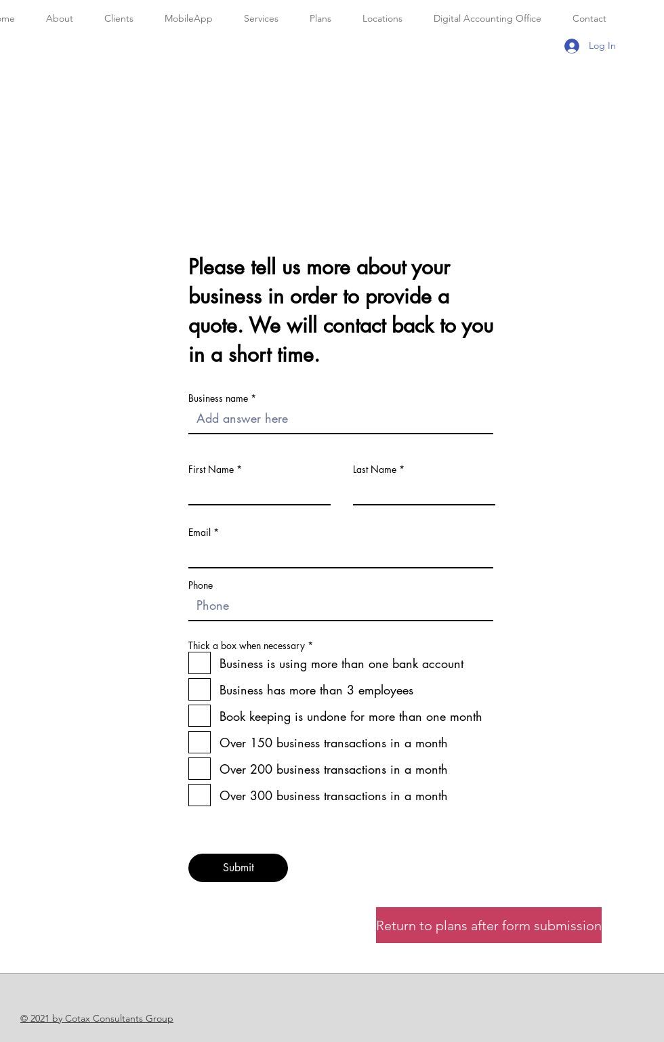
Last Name (374, 469)
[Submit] (238, 868)
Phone (200, 585)
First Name (211, 469)
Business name (218, 398)
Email (199, 532)
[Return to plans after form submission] (489, 925)
